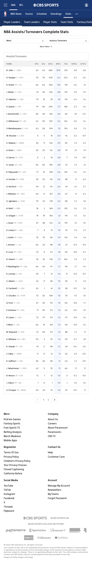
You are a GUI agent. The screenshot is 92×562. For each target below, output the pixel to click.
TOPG (74, 64)
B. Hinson (10, 375)
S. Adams (10, 281)
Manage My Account (59, 485)
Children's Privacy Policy (17, 461)
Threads (8, 506)
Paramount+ (55, 432)
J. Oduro (10, 383)
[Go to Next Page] (54, 400)
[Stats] (68, 14)
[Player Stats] (50, 22)
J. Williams (11, 194)
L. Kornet (10, 244)
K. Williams (11, 339)
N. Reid (9, 208)
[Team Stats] (67, 22)
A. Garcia (10, 157)
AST (50, 64)
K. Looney (10, 273)
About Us (53, 419)
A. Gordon (10, 179)
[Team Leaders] (32, 22)
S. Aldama (10, 143)
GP (36, 64)
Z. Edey (9, 353)
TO (65, 64)
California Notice (13, 473)
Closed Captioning (14, 469)
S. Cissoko (11, 295)
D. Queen (10, 106)
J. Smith (10, 237)
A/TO (83, 64)
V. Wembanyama (13, 128)
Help (50, 452)
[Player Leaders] (12, 22)
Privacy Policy (11, 456)
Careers (52, 423)
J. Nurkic (10, 92)
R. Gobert (10, 259)
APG (58, 64)
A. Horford (11, 186)
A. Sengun (10, 77)
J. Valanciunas (12, 368)
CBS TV (52, 436)
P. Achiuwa (11, 310)
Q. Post (9, 303)
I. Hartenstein (12, 114)
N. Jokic (9, 70)
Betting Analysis (13, 432)
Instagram (9, 494)
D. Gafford (11, 361)
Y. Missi (9, 324)
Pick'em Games (12, 419)
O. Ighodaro (11, 201)
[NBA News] (16, 14)
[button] (77, 14)
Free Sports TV (12, 427)
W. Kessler (11, 135)
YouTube (8, 485)
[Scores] (29, 14)
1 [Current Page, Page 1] (43, 400)
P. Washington (12, 266)
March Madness (12, 436)
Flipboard (9, 511)
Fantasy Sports (12, 423)
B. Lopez (10, 317)
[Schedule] (42, 14)
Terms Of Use (11, 452)
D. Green (10, 85)
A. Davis (9, 150)
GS (43, 64)
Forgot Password (57, 498)
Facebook (9, 498)
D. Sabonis (11, 99)
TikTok (7, 489)
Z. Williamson (12, 121)
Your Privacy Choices (15, 465)
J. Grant (9, 223)
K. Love (9, 252)
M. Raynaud (11, 332)
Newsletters (54, 489)
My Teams (53, 494)
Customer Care (56, 456)
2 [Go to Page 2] (48, 400)
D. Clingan (10, 215)
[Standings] (56, 14)
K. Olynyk (10, 346)
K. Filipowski (12, 172)
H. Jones (10, 164)
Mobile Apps (10, 440)
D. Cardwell (11, 288)
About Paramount (57, 427)
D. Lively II (11, 230)
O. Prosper (11, 390)
